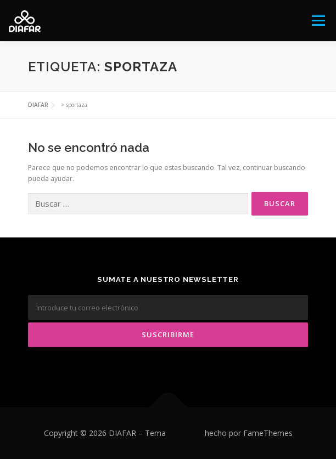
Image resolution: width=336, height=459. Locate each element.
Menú (318, 20)
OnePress (185, 433)
